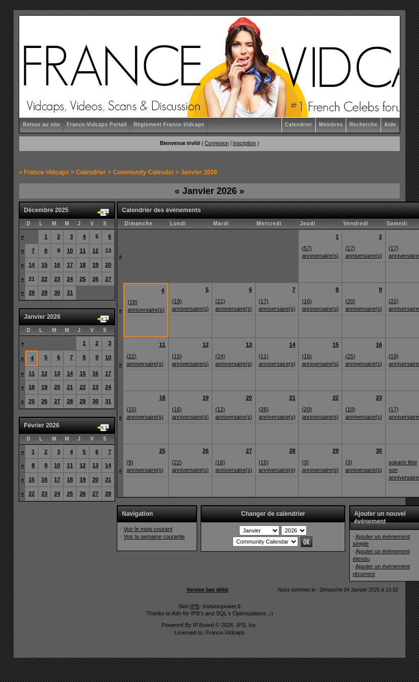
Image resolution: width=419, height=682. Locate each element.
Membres (331, 124)
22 (44, 279)
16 (57, 265)
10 (70, 251)
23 (57, 279)
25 (82, 279)
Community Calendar (143, 172)
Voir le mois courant (147, 529)
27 (108, 279)
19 (95, 265)
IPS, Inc (246, 625)
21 (70, 387)
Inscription (244, 143)
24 (70, 279)
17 (70, 265)
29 (44, 292)
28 (31, 292)
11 (82, 251)
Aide (390, 124)
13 (57, 373)
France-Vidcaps (46, 172)
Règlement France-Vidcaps (168, 124)
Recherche (363, 124)
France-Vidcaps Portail (97, 124)
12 (95, 251)
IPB (195, 606)
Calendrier (298, 124)
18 (82, 265)
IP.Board (203, 625)
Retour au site (41, 124)
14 (31, 265)
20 (108, 265)
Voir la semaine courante (153, 536)
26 (95, 279)
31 (70, 292)
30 (57, 292)
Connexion (217, 143)
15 (44, 265)
